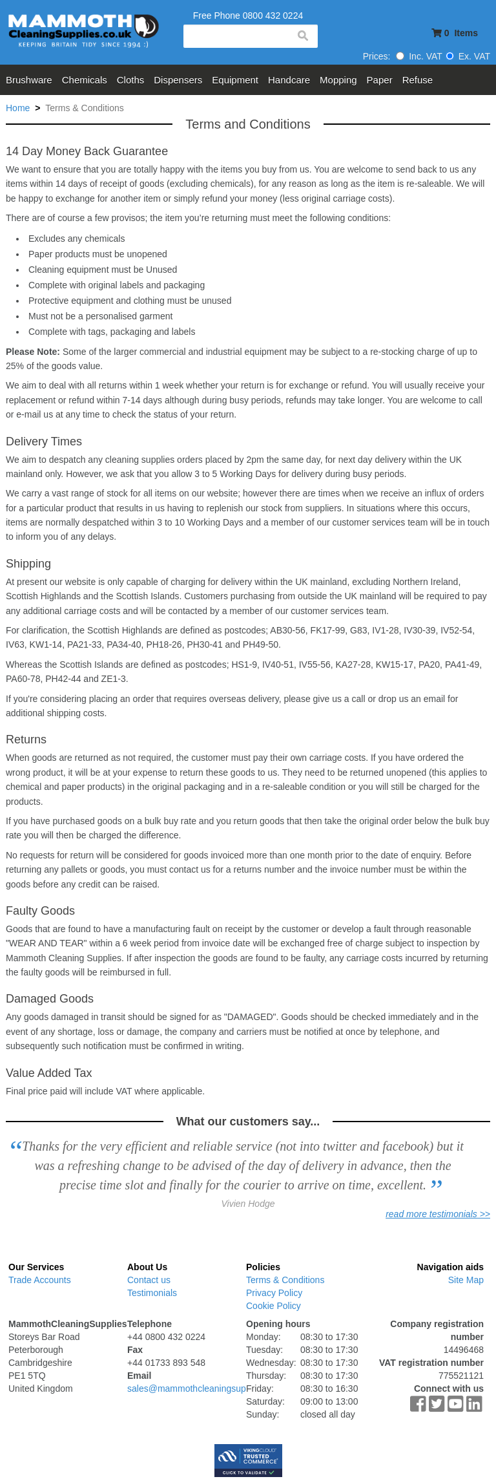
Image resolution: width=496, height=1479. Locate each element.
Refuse (417, 79)
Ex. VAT (468, 56)
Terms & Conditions (285, 1280)
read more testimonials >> (438, 1214)
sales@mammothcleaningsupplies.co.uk (208, 1388)
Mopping (338, 79)
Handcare (289, 79)
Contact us (148, 1280)
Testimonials (152, 1293)
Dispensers (178, 79)
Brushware (29, 79)
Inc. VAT (419, 56)
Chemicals (84, 79)
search (302, 36)
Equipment (235, 79)
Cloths (131, 79)
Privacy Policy (274, 1293)
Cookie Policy (273, 1306)
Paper (380, 79)
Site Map (466, 1280)
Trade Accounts (39, 1280)
